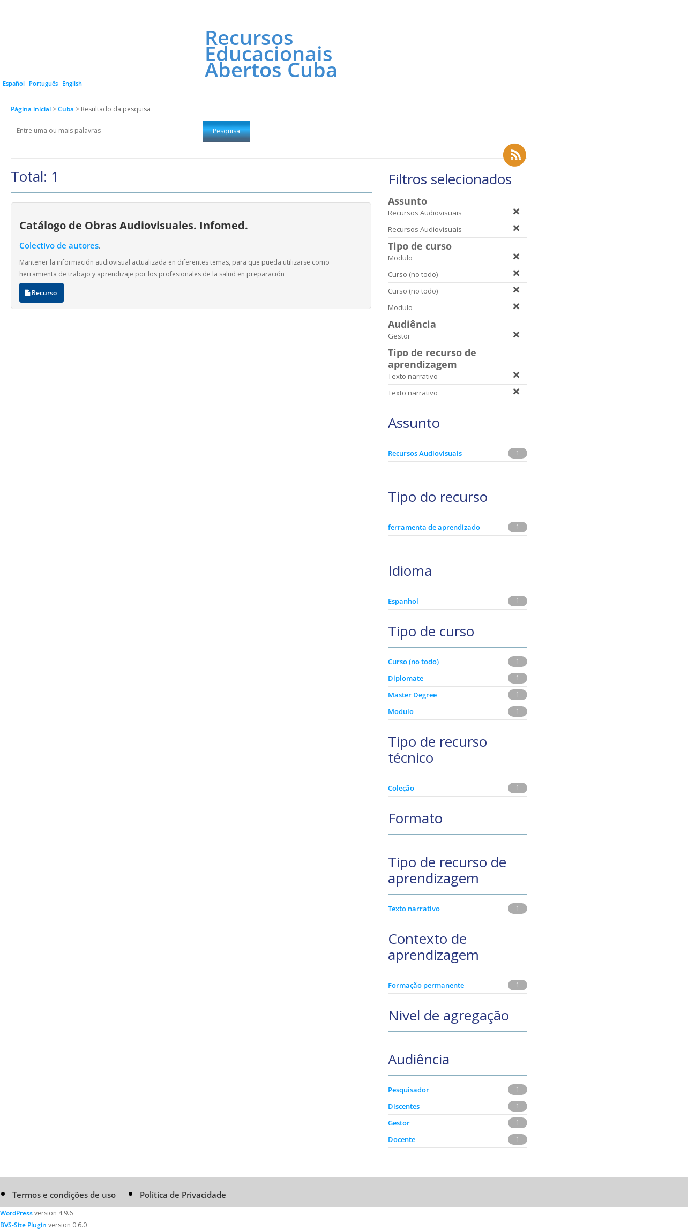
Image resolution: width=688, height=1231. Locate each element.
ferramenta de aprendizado (434, 527)
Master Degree (412, 695)
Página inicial (31, 109)
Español (14, 83)
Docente (401, 1139)
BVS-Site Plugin (23, 1224)
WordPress (16, 1213)
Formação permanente (426, 985)
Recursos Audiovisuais (425, 453)
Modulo (401, 711)
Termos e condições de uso (64, 1194)
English (72, 83)
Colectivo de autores (59, 245)
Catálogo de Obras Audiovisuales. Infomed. (133, 224)
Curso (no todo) (413, 661)
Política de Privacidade (183, 1194)
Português (43, 83)
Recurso (41, 292)
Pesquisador (408, 1089)
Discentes (404, 1106)
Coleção (401, 788)
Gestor (399, 1123)
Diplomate (405, 678)
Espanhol (403, 601)
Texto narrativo (414, 908)
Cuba (67, 109)
